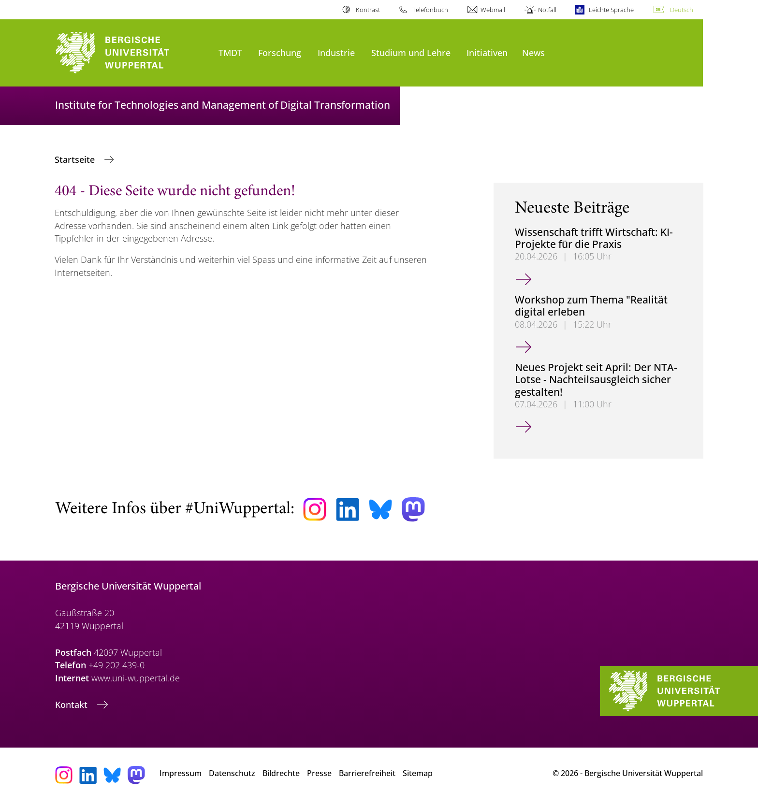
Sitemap (418, 773)
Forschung (279, 52)
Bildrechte (281, 773)
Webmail (493, 9)
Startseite (76, 159)
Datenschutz (232, 773)
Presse (319, 773)
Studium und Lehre (411, 52)
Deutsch (681, 9)
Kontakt (72, 704)
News (533, 52)
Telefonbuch (430, 9)
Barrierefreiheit (367, 773)
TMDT (230, 52)
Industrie (336, 52)
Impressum (181, 773)
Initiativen (487, 52)
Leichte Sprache (611, 9)
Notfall (547, 9)
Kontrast (368, 9)
